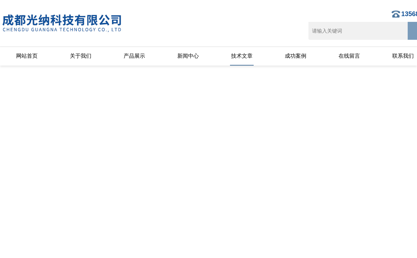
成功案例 (295, 56)
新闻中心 (188, 56)
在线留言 (349, 56)
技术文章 (242, 56)
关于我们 (80, 56)
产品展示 (134, 56)
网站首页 (27, 56)
